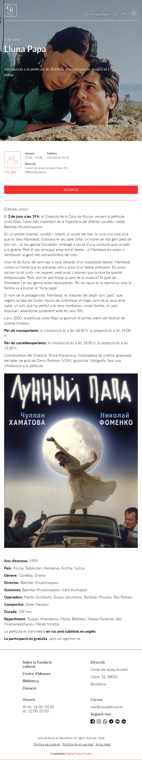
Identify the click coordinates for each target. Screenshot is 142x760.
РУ (124, 14)
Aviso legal (103, 744)
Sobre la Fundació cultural (37, 664)
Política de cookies (47, 744)
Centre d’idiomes (37, 673)
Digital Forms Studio (79, 753)
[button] (134, 13)
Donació (29, 688)
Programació (100, 14)
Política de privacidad (77, 744)
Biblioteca (31, 681)
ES (116, 14)
